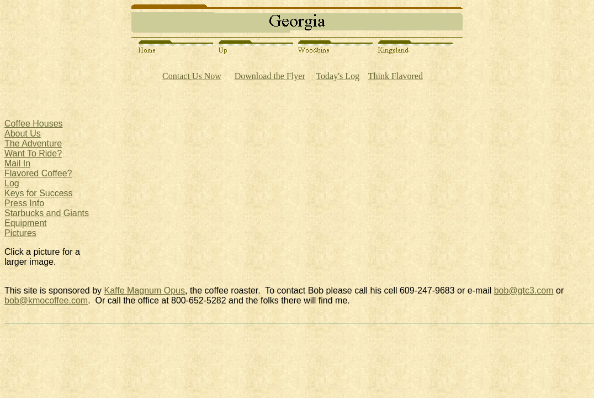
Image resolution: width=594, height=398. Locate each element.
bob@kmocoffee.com (46, 300)
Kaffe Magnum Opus (144, 290)
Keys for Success (38, 193)
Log (11, 183)
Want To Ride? (33, 153)
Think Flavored (395, 76)
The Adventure (33, 143)
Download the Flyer (270, 76)
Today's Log (337, 76)
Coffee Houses (33, 123)
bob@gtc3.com (524, 290)
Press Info (24, 203)
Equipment (25, 223)
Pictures (20, 233)
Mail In (17, 163)
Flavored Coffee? (38, 173)
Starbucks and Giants (46, 213)
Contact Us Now (191, 76)
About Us (22, 133)
